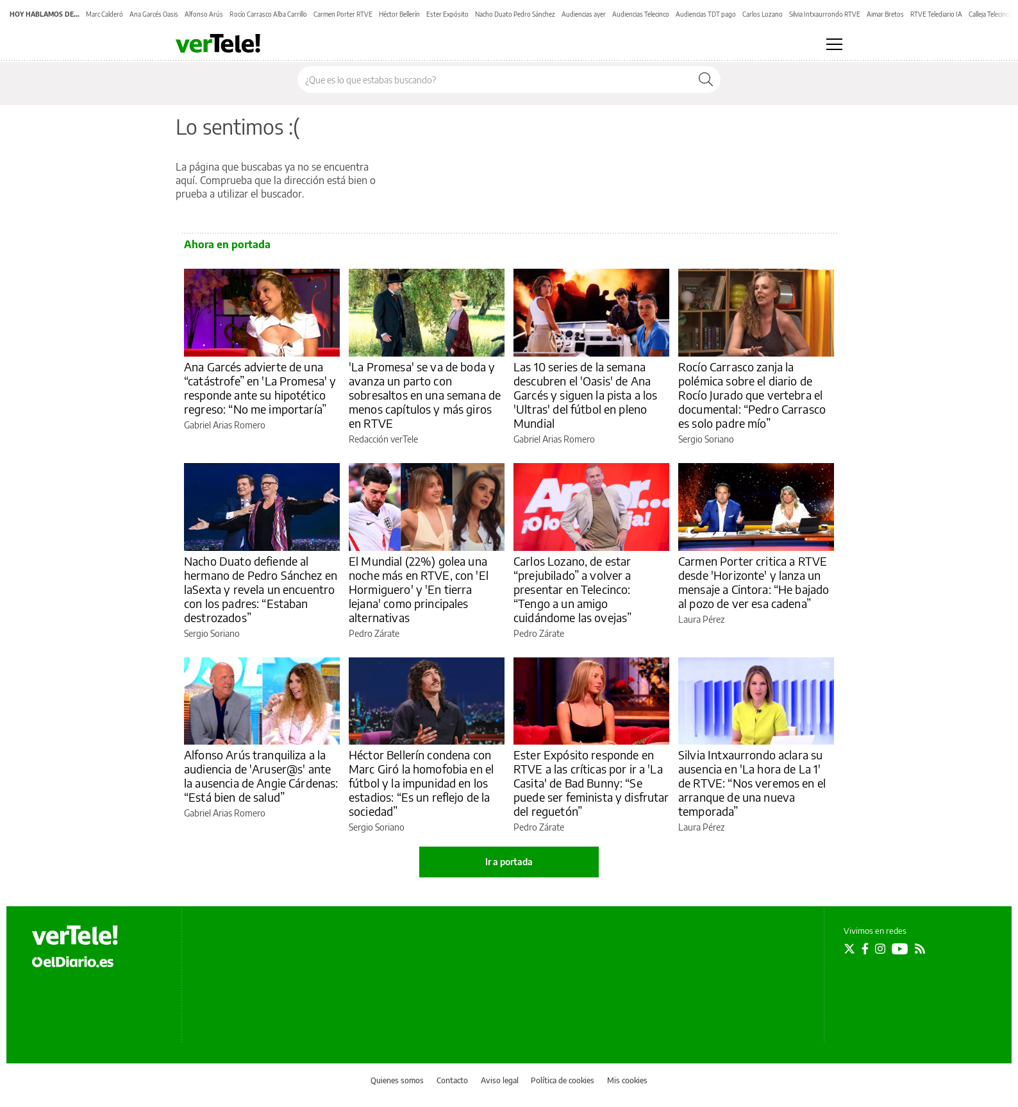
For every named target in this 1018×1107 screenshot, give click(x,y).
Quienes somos (397, 1080)
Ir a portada (509, 861)
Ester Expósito (447, 14)
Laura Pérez (701, 619)
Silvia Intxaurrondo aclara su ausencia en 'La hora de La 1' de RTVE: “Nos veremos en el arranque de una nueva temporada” (752, 782)
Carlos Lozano (762, 14)
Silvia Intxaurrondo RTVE (824, 14)
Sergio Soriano (706, 439)
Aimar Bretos (885, 14)
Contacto (452, 1080)
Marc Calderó (104, 14)
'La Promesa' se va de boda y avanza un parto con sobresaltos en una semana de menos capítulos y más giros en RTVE (425, 394)
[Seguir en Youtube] (900, 948)
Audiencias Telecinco (640, 14)
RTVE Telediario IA (936, 14)
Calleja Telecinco (990, 14)
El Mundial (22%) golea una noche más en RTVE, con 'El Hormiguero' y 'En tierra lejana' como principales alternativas (418, 589)
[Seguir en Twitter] (849, 948)
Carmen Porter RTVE (342, 14)
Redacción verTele (383, 439)
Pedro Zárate (374, 633)
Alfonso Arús (204, 14)
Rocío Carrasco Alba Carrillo (268, 14)
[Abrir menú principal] (834, 44)
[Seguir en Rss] (920, 948)
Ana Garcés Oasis (153, 14)
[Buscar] (706, 79)
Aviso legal (500, 1080)
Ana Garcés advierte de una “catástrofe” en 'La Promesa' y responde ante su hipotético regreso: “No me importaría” (260, 387)
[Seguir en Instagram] (880, 948)
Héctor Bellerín (399, 14)
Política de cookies (562, 1080)
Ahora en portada (227, 244)
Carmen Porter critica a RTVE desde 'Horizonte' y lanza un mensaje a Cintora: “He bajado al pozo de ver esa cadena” (753, 582)
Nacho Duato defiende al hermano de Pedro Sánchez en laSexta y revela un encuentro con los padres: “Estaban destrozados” (260, 589)
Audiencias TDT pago (706, 14)
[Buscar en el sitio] (494, 79)
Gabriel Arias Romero (224, 424)
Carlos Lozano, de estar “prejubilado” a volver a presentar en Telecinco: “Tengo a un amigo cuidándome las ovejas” (572, 589)
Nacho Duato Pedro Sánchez (515, 14)
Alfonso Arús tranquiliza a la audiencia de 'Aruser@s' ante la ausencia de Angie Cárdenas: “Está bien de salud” (261, 775)
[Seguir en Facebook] (865, 948)
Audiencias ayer (584, 14)
